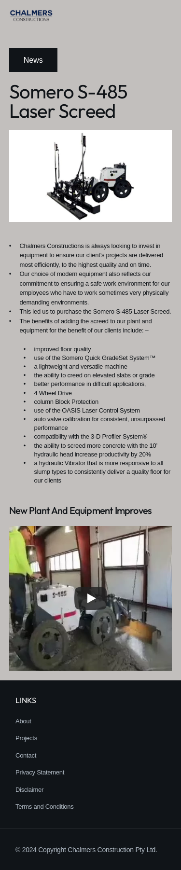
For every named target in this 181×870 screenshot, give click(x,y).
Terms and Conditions (44, 806)
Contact (25, 755)
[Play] (90, 598)
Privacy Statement (39, 772)
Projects (26, 738)
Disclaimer (29, 789)
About (23, 721)
